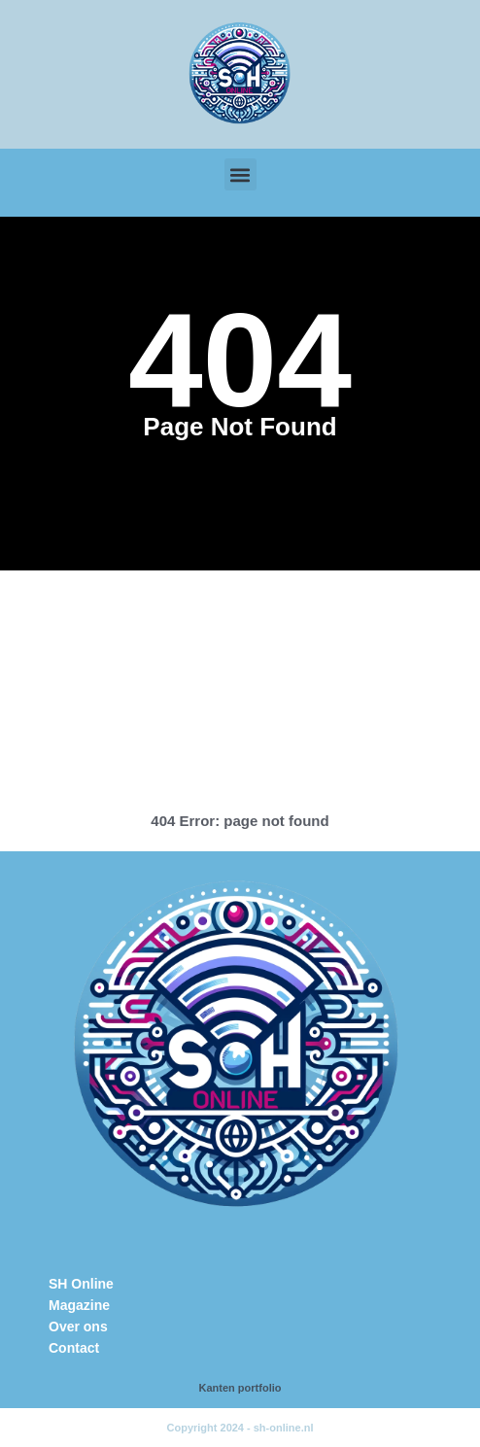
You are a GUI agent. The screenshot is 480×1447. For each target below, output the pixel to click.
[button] (240, 174)
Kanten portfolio (240, 1388)
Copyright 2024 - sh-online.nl (240, 1427)
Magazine (79, 1305)
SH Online (81, 1284)
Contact (74, 1348)
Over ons (78, 1326)
